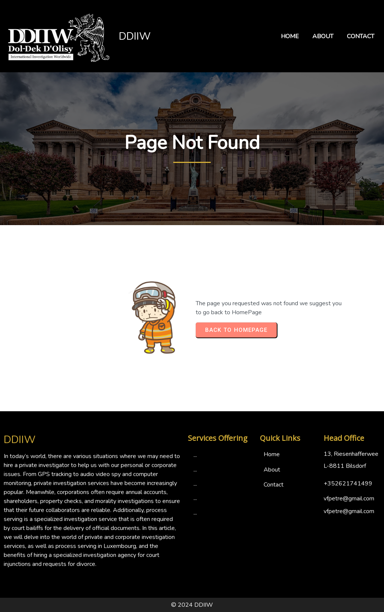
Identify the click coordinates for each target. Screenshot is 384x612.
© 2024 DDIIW (192, 605)
